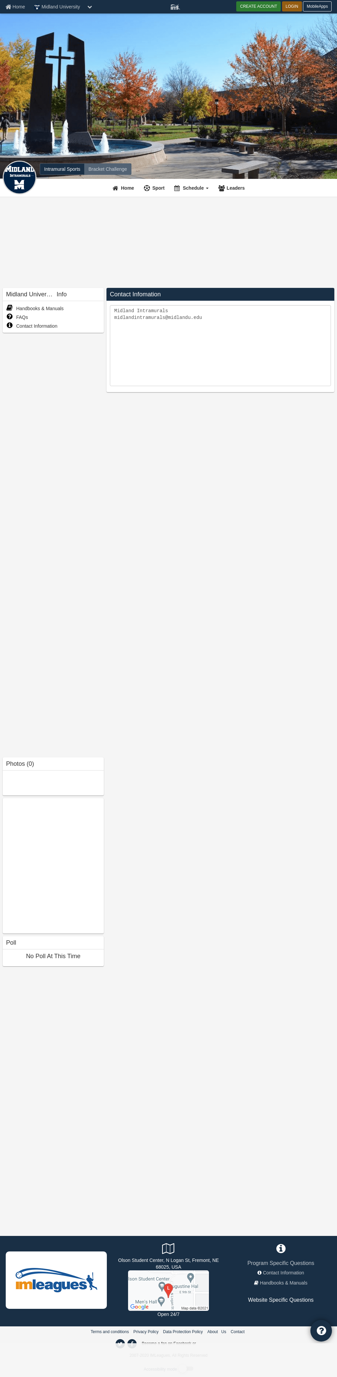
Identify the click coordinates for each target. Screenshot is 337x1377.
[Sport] (155, 188)
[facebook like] (53, 865)
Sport (158, 188)
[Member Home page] (15, 6)
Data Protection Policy (183, 1331)
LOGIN (292, 6)
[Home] (124, 188)
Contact (238, 1331)
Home (127, 188)
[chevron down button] (90, 6)
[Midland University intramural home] (62, 169)
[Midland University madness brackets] (107, 169)
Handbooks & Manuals (35, 308)
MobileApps (317, 6)
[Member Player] (175, 6)
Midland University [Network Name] (57, 7)
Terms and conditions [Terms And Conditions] (110, 1331)
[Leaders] (232, 188)
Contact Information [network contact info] (283, 1272)
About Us (216, 1331)
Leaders (236, 188)
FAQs (17, 317)
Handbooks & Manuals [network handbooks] (283, 1283)
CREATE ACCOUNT (258, 6)
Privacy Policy (146, 1331)
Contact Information (31, 326)
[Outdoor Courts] (168, 1290)
